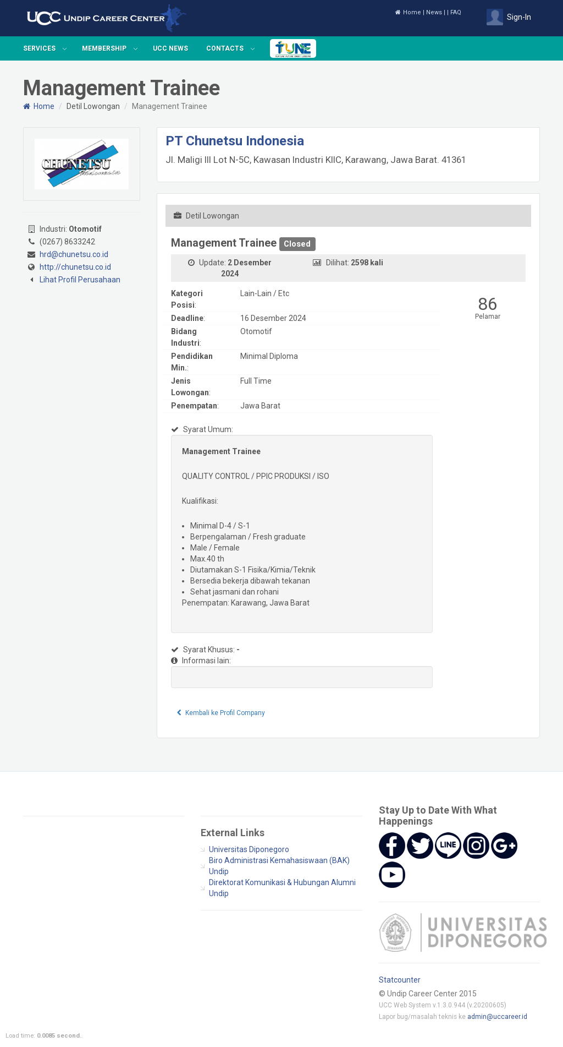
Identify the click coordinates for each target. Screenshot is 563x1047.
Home (408, 12)
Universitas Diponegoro (249, 849)
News (434, 12)
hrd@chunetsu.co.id (74, 254)
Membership (104, 48)
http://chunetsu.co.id (75, 267)
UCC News (170, 48)
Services (39, 48)
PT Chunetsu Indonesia (234, 141)
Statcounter (400, 979)
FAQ (455, 12)
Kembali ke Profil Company (221, 713)
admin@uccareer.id (497, 1017)
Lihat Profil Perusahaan (80, 279)
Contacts (225, 48)
